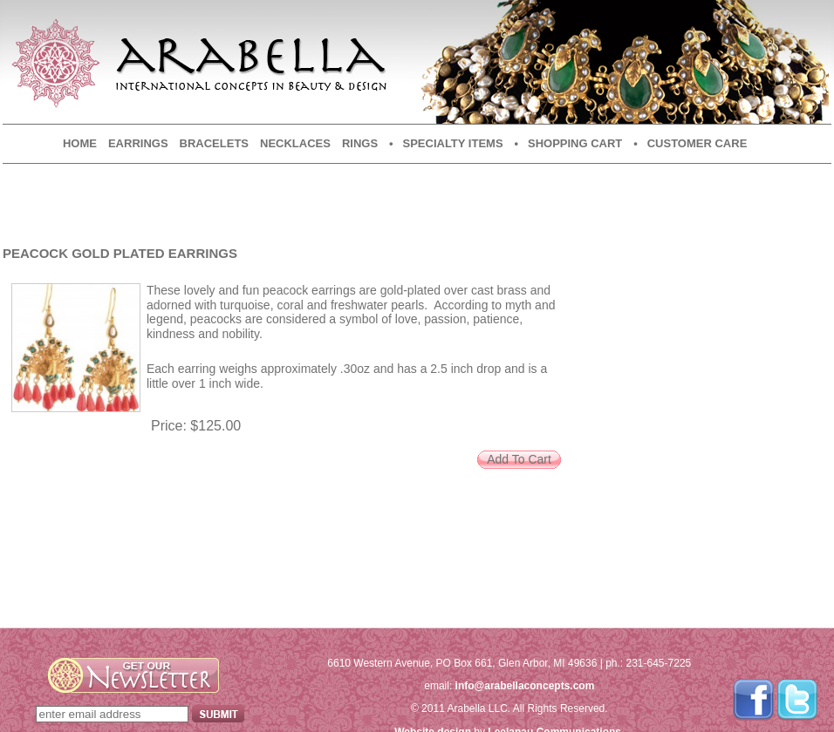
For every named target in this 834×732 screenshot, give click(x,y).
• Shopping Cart (569, 143)
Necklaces (295, 143)
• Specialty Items (445, 143)
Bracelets (214, 143)
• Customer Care (690, 143)
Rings (360, 143)
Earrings (138, 143)
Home (80, 143)
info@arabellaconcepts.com (525, 686)
